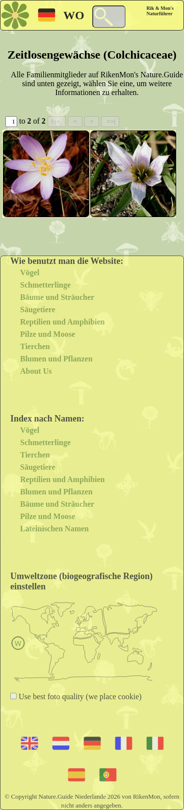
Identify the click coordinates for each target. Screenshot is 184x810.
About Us (36, 371)
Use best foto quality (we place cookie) (79, 696)
